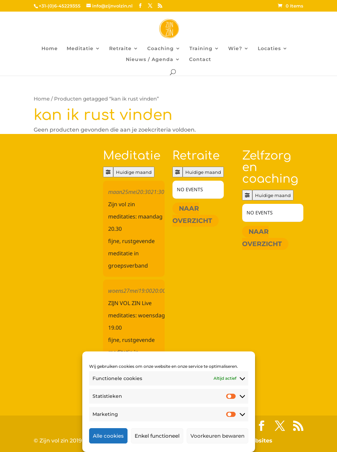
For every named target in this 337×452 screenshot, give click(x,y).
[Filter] (108, 172)
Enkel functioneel (157, 436)
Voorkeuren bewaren (217, 436)
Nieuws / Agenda (149, 59)
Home (49, 48)
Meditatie (80, 48)
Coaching (160, 48)
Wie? (235, 48)
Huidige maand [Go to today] (134, 172)
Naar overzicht (192, 215)
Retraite (120, 48)
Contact (200, 59)
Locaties (269, 48)
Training (201, 48)
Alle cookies (108, 436)
